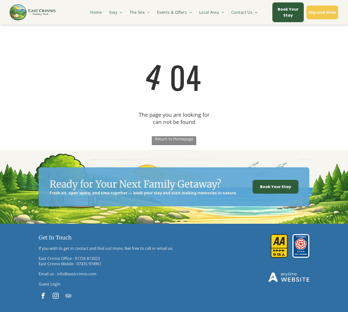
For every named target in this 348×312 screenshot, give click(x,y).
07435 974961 (89, 263)
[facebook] (43, 297)
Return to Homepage (174, 139)
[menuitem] (96, 12)
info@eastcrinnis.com (76, 274)
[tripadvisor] (68, 297)
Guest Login (49, 284)
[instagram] (55, 297)
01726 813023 (87, 258)
